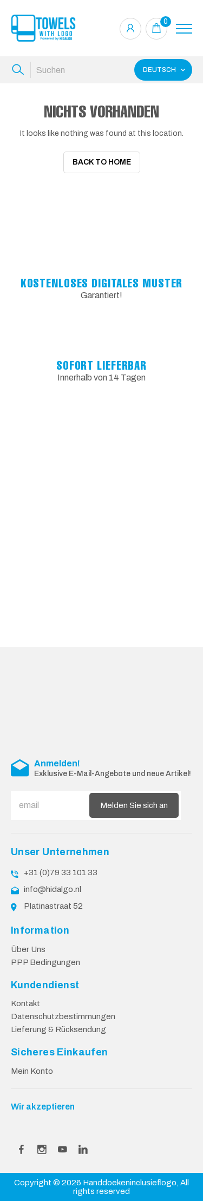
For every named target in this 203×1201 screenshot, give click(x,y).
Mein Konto (32, 1068)
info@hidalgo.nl (52, 886)
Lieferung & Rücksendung (58, 1026)
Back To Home (102, 162)
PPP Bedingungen (45, 959)
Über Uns (28, 946)
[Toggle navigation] (184, 29)
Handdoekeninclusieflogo (129, 1179)
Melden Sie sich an (134, 802)
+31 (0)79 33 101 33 (60, 869)
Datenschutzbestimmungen (63, 1013)
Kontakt (25, 1000)
